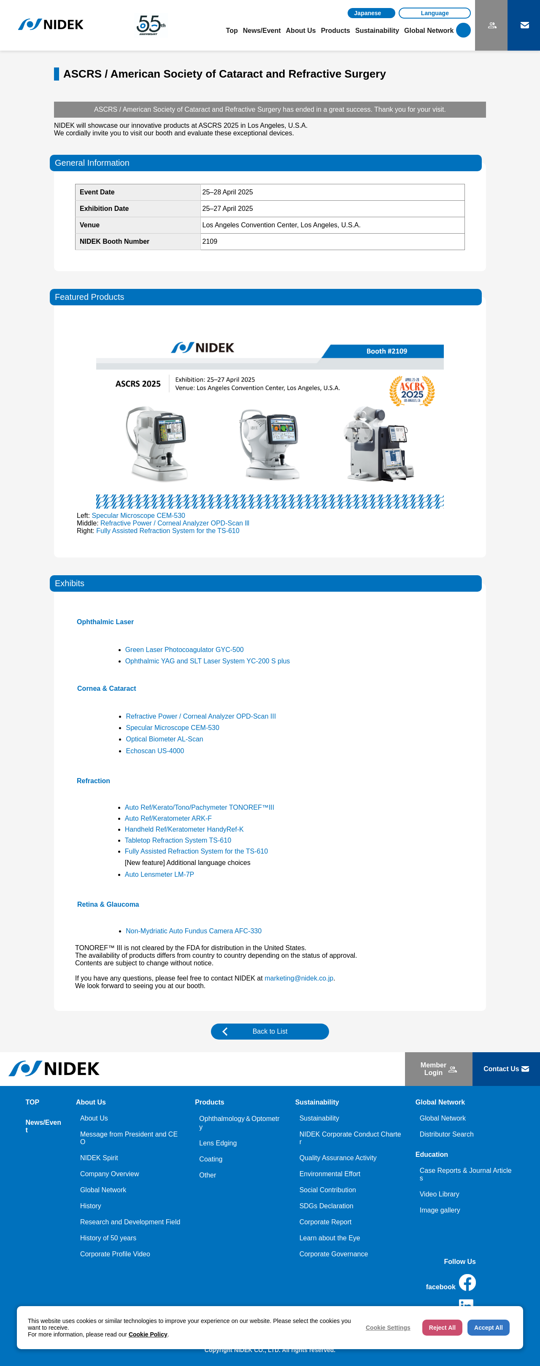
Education (432, 1154)
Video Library (439, 1194)
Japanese (367, 13)
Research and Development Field (130, 1222)
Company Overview (109, 1173)
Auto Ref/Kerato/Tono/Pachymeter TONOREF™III (199, 807)
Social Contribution (328, 1190)
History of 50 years (108, 1238)
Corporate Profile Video (115, 1254)
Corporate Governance (334, 1254)
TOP (33, 1102)
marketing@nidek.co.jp (299, 978)
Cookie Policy (148, 1334)
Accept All (488, 1327)
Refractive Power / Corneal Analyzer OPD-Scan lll (174, 523)
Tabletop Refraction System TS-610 (178, 840)
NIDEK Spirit (99, 1157)
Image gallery (440, 1210)
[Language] (435, 13)
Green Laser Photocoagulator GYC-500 (184, 649)
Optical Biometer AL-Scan (164, 739)
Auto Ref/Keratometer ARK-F (168, 818)
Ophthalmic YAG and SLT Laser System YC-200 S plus (207, 661)
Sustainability (319, 1118)
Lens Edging (218, 1143)
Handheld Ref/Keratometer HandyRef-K (184, 829)
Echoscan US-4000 (155, 750)
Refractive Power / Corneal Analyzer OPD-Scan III (201, 716)
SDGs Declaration (327, 1206)
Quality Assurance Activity (338, 1157)
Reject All (442, 1327)
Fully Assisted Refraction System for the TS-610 (167, 530)
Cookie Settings (388, 1327)
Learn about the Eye (330, 1238)
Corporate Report (326, 1222)
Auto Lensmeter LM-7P (159, 874)
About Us (94, 1118)
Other (207, 1175)
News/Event (262, 30)
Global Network (103, 1190)
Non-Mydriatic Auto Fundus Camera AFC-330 (194, 931)
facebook (451, 1282)
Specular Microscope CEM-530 (138, 515)
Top (232, 30)
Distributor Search (447, 1134)
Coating (210, 1159)
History (90, 1206)
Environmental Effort (330, 1173)
